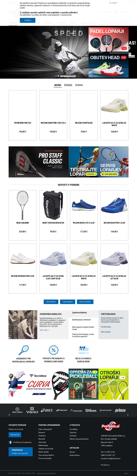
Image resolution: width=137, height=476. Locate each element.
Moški (57, 85)
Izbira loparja (106, 332)
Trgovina (73, 432)
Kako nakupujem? (45, 429)
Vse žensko (68, 302)
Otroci (79, 85)
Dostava (41, 432)
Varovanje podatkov (46, 455)
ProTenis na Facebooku (22, 442)
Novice (72, 452)
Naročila (41, 439)
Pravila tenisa (106, 327)
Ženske (68, 85)
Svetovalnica (75, 455)
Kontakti (73, 436)
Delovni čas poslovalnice (79, 439)
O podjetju (74, 429)
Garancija (42, 442)
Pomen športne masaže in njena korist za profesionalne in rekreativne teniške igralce (112, 320)
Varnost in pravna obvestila (46, 473)
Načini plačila (43, 452)
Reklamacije (43, 445)
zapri (113, 2)
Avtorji (126, 473)
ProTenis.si (105, 465)
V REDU (27, 20)
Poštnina (41, 436)
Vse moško (51, 302)
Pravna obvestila (44, 458)
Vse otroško (85, 302)
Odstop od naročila (45, 449)
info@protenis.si (114, 458)
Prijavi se (14, 435)
